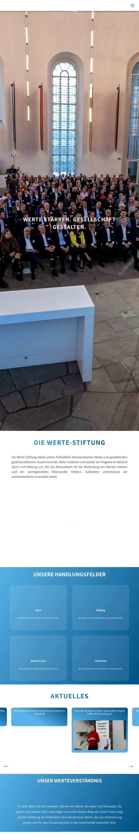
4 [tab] (59, 765)
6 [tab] (67, 765)
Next (130, 766)
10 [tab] (81, 765)
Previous (6, 766)
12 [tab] (88, 765)
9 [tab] (77, 765)
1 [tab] (48, 765)
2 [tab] (52, 765)
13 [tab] (92, 765)
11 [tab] (85, 765)
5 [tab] (63, 765)
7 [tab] (70, 765)
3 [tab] (56, 765)
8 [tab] (74, 765)
